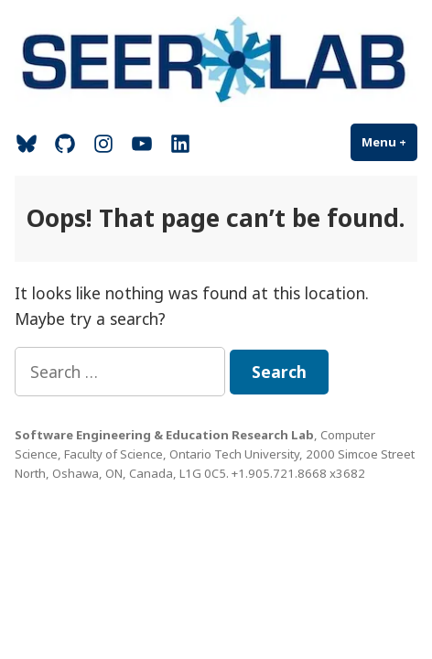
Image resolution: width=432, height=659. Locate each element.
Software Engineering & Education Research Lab (164, 435)
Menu (389, 141)
